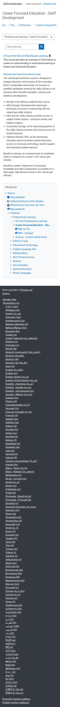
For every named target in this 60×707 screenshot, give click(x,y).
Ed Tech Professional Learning (31, 221)
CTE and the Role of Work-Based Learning (25, 55)
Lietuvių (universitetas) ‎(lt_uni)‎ (21, 461)
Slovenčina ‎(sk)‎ (13, 517)
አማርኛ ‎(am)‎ (11, 306)
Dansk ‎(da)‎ (11, 348)
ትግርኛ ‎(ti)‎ (10, 636)
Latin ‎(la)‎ (10, 450)
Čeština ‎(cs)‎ (11, 341)
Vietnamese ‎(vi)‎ (13, 559)
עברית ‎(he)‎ (10, 615)
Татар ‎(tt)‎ (10, 601)
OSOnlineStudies (12, 3)
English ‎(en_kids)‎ (14, 369)
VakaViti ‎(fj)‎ (11, 556)
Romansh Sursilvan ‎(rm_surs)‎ (20, 506)
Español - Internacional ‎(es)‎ (19, 391)
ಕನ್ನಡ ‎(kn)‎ (10, 664)
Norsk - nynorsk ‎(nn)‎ (15, 478)
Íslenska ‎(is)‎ (11, 436)
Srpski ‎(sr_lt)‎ (11, 527)
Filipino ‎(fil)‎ (11, 401)
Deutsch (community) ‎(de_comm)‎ (22, 352)
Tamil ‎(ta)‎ (10, 541)
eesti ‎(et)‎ (10, 366)
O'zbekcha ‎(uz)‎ (13, 489)
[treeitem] (30, 233)
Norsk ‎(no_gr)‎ (12, 482)
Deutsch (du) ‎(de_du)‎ (16, 362)
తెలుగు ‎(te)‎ (10, 661)
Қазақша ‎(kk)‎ (12, 577)
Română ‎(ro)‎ (11, 503)
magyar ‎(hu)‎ (11, 464)
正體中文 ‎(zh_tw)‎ (14, 689)
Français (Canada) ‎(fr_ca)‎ (18, 411)
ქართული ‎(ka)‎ (13, 608)
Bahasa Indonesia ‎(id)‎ (16, 324)
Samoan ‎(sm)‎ (12, 510)
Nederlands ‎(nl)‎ (13, 475)
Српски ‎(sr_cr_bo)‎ (14, 591)
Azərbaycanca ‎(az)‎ (15, 320)
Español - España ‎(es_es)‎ (18, 387)
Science (17, 261)
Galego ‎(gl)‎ (11, 426)
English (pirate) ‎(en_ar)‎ (17, 376)
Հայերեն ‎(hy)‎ (13, 612)
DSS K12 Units (20, 241)
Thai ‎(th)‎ (9, 545)
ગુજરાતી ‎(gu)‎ (11, 654)
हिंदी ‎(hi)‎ (9, 647)
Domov (4, 25)
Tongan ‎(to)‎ (11, 549)
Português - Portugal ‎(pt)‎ (18, 499)
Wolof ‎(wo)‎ (11, 563)
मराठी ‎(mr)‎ (10, 643)
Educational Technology (25, 245)
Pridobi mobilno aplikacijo (15, 702)
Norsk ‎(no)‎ (10, 485)
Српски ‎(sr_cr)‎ (13, 594)
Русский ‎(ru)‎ (12, 587)
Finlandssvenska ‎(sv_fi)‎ (17, 404)
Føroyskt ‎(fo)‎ (12, 408)
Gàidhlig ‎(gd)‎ (12, 422)
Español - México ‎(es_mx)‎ (18, 394)
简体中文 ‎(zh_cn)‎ (14, 692)
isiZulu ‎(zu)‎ (11, 433)
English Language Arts (24, 249)
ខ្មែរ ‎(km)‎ (9, 678)
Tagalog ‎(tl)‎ (11, 538)
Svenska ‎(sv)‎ (12, 534)
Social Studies (20, 265)
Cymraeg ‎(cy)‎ (12, 345)
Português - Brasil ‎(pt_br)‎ (18, 496)
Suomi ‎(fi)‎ (10, 531)
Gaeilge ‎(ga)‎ (11, 419)
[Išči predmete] (22, 47)
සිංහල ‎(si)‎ (10, 671)
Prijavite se (49, 3)
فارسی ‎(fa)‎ (11, 629)
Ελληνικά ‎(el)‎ (12, 566)
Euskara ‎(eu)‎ (11, 397)
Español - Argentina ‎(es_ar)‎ (19, 383)
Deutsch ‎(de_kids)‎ (14, 355)
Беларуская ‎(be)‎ (14, 570)
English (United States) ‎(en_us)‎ (21, 380)
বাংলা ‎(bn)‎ (10, 650)
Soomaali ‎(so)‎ (12, 524)
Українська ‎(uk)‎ (13, 605)
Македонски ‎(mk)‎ (15, 580)
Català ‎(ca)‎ (11, 334)
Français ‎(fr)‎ (11, 415)
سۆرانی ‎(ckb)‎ (12, 626)
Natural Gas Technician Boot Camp (21, 74)
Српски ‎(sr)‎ (11, 598)
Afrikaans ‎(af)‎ (12, 310)
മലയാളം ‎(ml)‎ (12, 668)
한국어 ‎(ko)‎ (11, 682)
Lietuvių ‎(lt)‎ (11, 457)
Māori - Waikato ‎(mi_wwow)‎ (19, 471)
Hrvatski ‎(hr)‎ (11, 429)
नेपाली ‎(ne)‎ (10, 640)
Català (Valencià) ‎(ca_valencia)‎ (21, 338)
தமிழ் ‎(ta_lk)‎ (11, 657)
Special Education (22, 269)
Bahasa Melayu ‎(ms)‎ (16, 327)
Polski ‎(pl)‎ (10, 492)
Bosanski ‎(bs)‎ (12, 331)
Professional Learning (26, 25)
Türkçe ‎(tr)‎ (10, 552)
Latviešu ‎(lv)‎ (11, 454)
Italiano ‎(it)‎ (11, 440)
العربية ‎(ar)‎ (10, 622)
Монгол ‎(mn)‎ (12, 584)
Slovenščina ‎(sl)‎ (11, 303)
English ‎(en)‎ (11, 373)
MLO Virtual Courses (23, 257)
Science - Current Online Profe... (32, 237)
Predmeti (13, 25)
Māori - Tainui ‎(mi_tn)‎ (16, 468)
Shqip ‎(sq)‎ (10, 513)
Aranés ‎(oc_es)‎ (13, 313)
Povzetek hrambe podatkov (16, 699)
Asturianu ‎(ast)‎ (13, 317)
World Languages (22, 273)
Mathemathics (20, 253)
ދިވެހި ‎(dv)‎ (9, 633)
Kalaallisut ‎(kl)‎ (12, 443)
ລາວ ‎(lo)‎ (9, 675)
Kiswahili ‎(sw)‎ (12, 447)
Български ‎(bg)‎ (13, 573)
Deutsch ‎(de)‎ (12, 359)
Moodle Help (9, 299)
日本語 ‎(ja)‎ (11, 685)
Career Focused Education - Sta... (47, 25)
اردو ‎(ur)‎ (9, 619)
